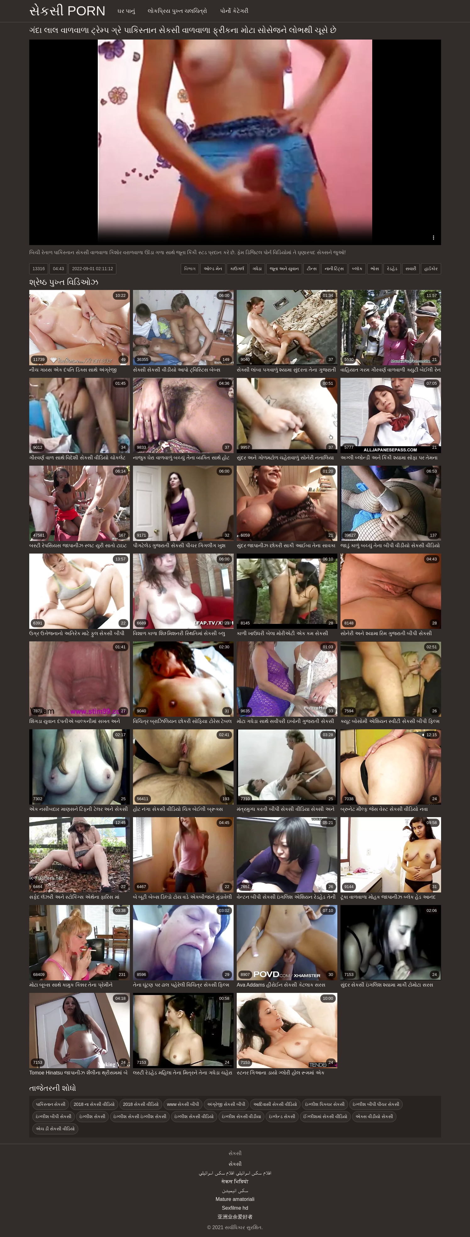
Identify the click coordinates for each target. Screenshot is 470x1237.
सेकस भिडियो (235, 1181)
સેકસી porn (67, 10)
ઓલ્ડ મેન (213, 268)
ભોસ (375, 268)
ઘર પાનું (126, 11)
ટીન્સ (312, 268)
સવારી (411, 268)
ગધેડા (257, 268)
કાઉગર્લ (237, 268)
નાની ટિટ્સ (334, 268)
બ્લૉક (357, 268)
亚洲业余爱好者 (235, 1216)
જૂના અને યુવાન (284, 268)
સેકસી (235, 1164)
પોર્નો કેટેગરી (234, 11)
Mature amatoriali (235, 1199)
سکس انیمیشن (235, 1190)
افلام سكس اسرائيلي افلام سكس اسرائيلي (235, 1172)
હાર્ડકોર (431, 268)
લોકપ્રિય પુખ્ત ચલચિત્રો (177, 11)
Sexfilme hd (235, 1208)
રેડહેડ (392, 268)
